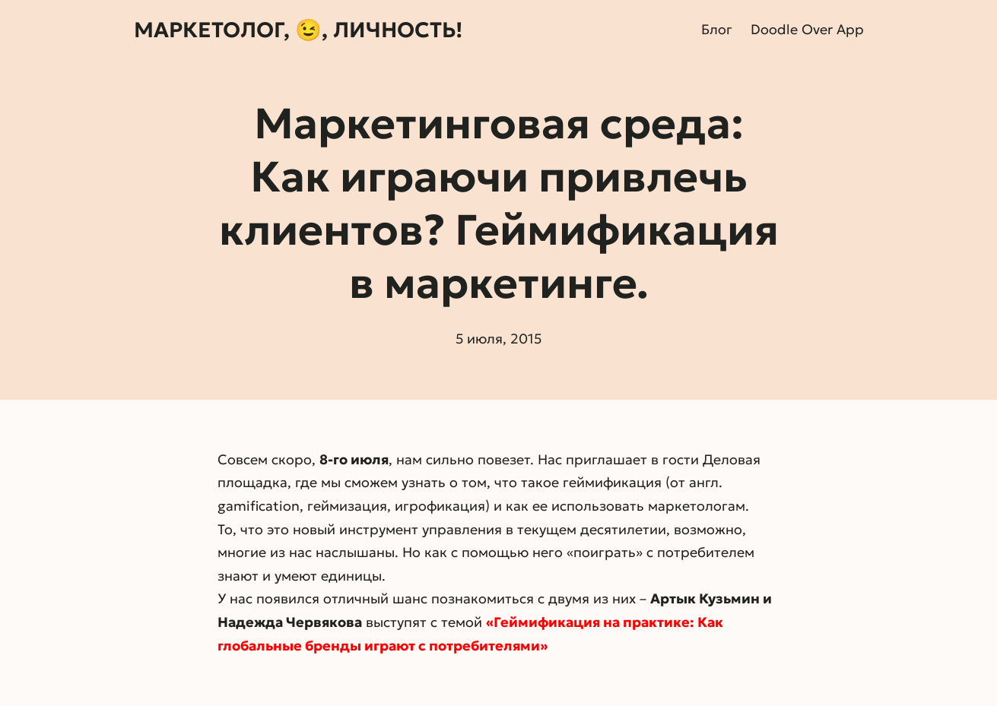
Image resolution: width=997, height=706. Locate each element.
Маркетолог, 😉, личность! (298, 30)
